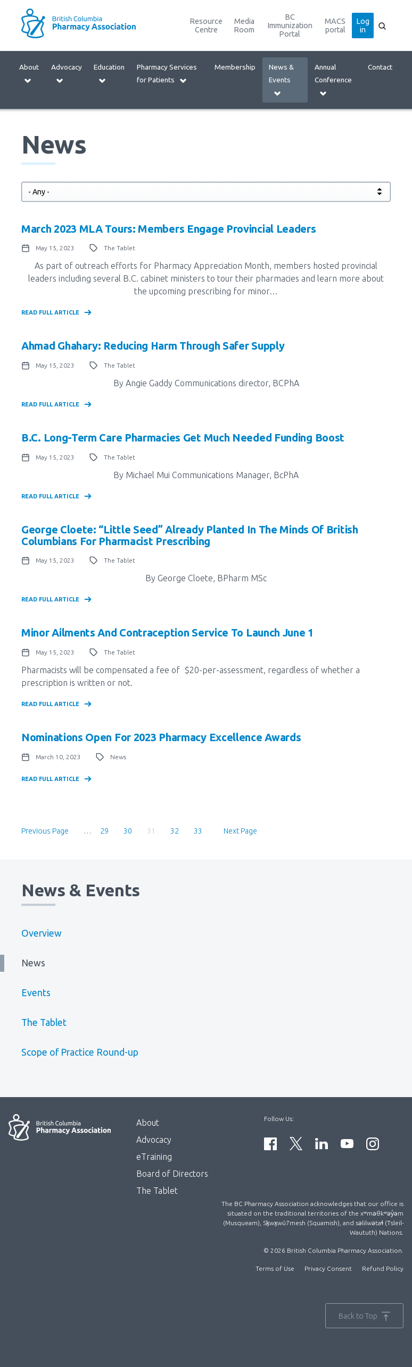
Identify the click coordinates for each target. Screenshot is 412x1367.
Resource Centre (206, 25)
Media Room (244, 25)
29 (107, 830)
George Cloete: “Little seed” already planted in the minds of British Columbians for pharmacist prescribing (189, 535)
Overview (41, 933)
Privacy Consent (328, 1268)
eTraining (154, 1156)
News (33, 963)
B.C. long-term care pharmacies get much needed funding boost (182, 437)
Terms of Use (275, 1268)
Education (109, 73)
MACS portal (335, 25)
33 (201, 830)
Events (36, 993)
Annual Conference (333, 80)
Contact (380, 67)
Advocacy (66, 73)
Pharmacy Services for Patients (167, 73)
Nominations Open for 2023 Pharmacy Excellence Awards (161, 737)
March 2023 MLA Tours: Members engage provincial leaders (168, 229)
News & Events (281, 80)
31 (154, 832)
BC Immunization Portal (289, 25)
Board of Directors (172, 1173)
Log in (362, 25)
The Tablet (44, 1022)
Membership (235, 67)
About (29, 73)
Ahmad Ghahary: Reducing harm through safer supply (152, 345)
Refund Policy (382, 1268)
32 (177, 830)
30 (130, 830)
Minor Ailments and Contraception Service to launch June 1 (167, 632)
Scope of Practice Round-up (79, 1052)
